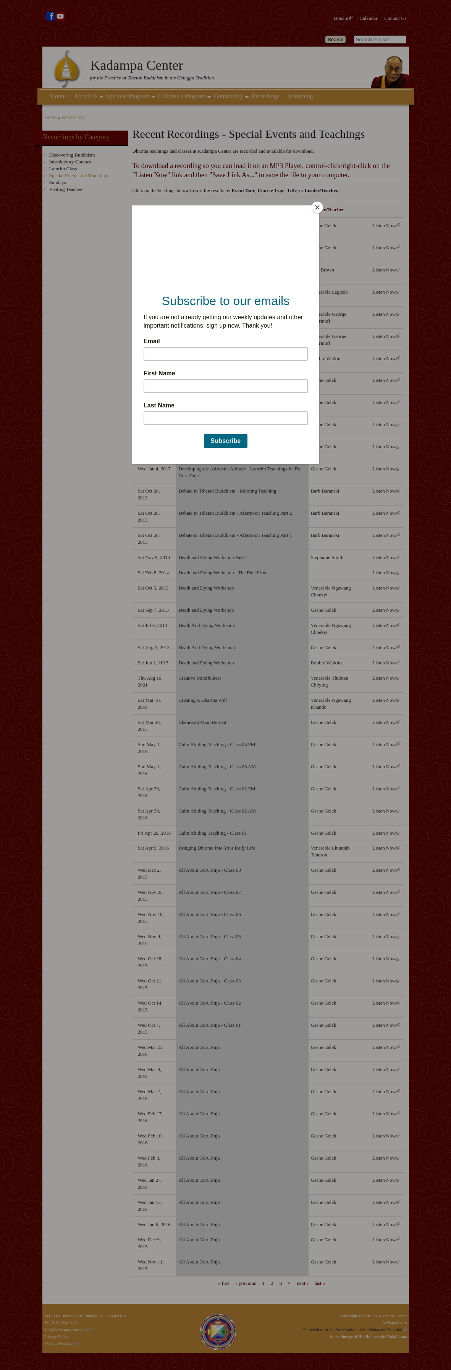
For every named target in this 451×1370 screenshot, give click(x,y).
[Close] (317, 207)
